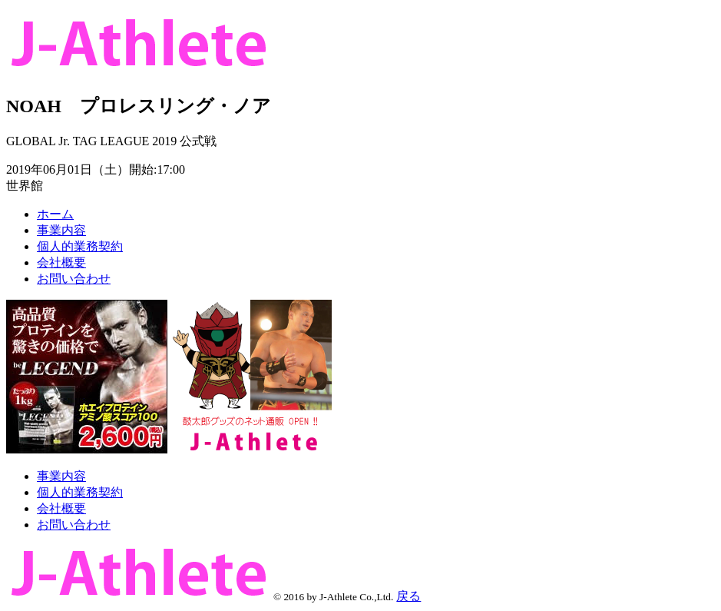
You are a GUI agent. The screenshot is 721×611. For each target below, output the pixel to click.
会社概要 (61, 262)
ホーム (55, 214)
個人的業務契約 (80, 246)
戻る (408, 596)
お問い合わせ (74, 278)
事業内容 (61, 230)
